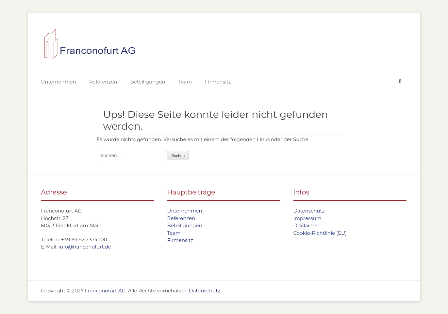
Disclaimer (306, 225)
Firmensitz (218, 82)
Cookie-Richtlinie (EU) (320, 233)
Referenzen (103, 82)
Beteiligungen (147, 82)
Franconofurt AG (105, 290)
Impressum (307, 218)
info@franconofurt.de (84, 247)
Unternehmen (58, 82)
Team (185, 82)
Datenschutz (309, 211)
